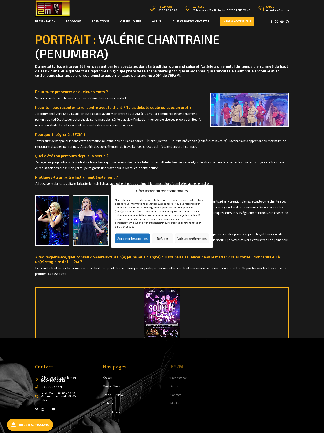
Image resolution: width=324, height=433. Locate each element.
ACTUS (156, 21)
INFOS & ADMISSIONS (236, 21)
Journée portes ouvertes (190, 21)
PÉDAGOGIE (73, 21)
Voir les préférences (192, 238)
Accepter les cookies (132, 238)
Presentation (45, 21)
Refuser (162, 238)
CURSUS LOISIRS (130, 21)
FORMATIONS (101, 21)
